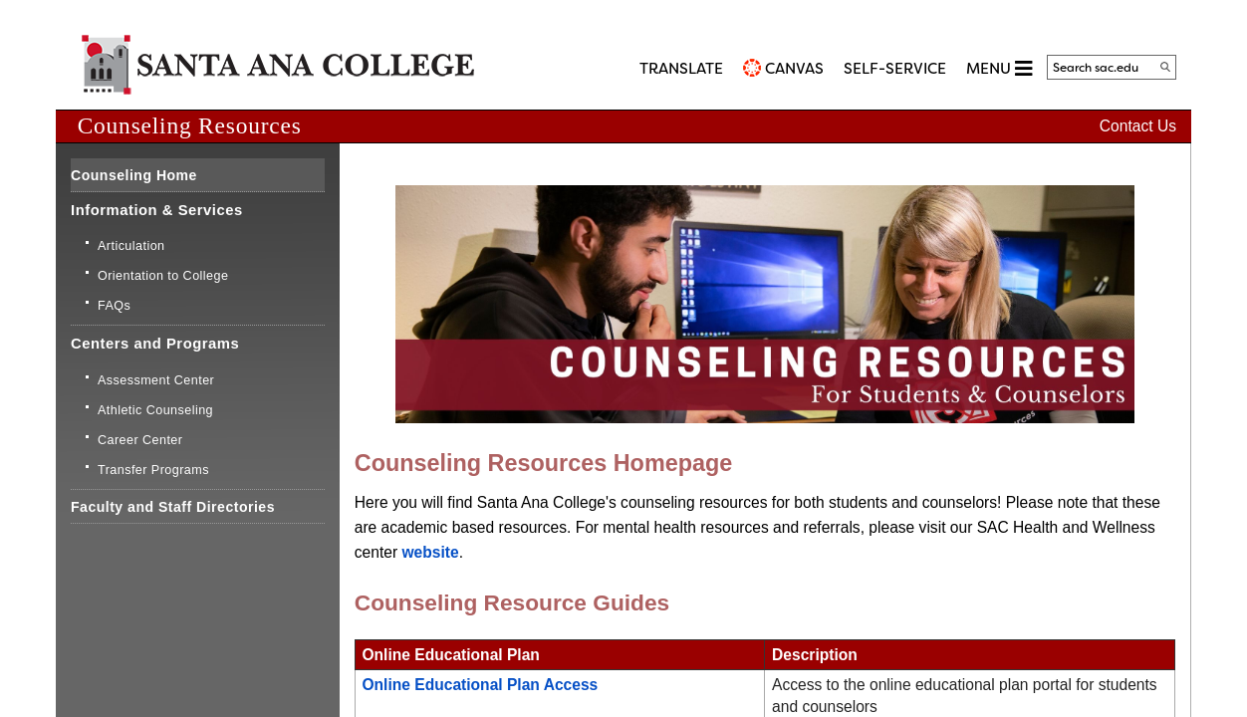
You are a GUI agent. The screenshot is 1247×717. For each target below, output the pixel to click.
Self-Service (895, 69)
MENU (999, 68)
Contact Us (1138, 126)
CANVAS (794, 69)
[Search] (1165, 67)
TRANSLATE (681, 69)
